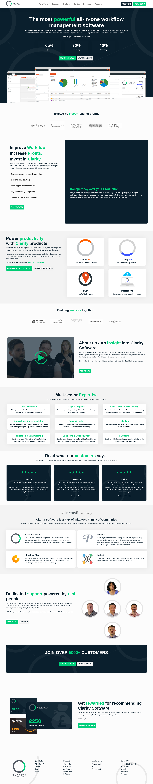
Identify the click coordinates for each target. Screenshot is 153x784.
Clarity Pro (67, 766)
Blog (36, 769)
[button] (85, 283)
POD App (66, 774)
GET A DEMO (139, 4)
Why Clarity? (44, 4)
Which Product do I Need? (19, 268)
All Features (17, 207)
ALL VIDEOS (85, 371)
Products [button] (55, 4)
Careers (38, 766)
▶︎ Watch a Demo (85, 58)
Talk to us (12, 622)
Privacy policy (97, 764)
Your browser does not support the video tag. (106, 163)
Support (24, 622)
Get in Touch (125, 766)
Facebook (124, 771)
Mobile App (67, 771)
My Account (96, 769)
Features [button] (66, 4)
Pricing (77, 4)
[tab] (35, 174)
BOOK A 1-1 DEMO (67, 58)
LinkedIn (124, 769)
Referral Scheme (87, 725)
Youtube (124, 774)
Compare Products (43, 268)
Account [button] (98, 4)
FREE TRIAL (126, 4)
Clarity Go (67, 764)
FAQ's (94, 766)
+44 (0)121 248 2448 (128, 764)
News (37, 771)
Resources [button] (87, 4)
